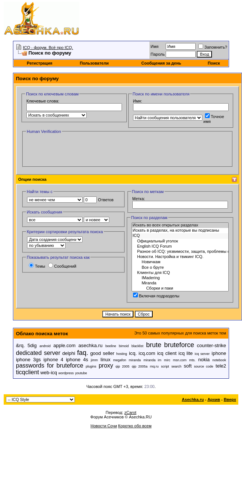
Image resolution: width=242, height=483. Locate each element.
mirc (167, 360)
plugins (91, 366)
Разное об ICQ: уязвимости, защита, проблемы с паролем (180, 251)
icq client (166, 353)
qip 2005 (122, 366)
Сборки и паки (180, 288)
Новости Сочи (103, 426)
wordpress (66, 373)
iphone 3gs (28, 359)
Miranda (180, 283)
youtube (81, 373)
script (165, 366)
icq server (202, 354)
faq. (82, 352)
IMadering (180, 278)
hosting (121, 354)
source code (203, 366)
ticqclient (27, 372)
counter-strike (211, 345)
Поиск (214, 63)
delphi (68, 353)
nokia (204, 359)
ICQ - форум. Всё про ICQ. (48, 47)
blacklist (137, 346)
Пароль (157, 54)
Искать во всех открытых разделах (180, 225)
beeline (110, 346)
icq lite (186, 353)
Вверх (230, 399)
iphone (219, 353)
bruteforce (179, 345)
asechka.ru (90, 345)
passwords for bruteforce (49, 365)
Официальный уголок (180, 241)
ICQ (180, 235)
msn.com (180, 360)
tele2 (221, 366)
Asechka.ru (193, 399)
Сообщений (62, 266)
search (177, 366)
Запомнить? (212, 47)
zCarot (130, 412)
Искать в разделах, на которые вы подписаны (180, 230)
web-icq (48, 372)
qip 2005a (139, 366)
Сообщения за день (161, 63)
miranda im (152, 360)
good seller (102, 353)
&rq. (20, 345)
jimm (94, 360)
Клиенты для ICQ (180, 272)
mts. (192, 360)
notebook (219, 360)
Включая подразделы (156, 296)
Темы (37, 266)
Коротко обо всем (135, 426)
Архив (214, 399)
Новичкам (180, 262)
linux (105, 359)
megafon (119, 360)
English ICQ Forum (180, 246)
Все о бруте (180, 267)
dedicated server (38, 353)
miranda (135, 360)
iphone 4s (77, 359)
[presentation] (82, 149)
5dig (32, 345)
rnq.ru (154, 366)
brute (153, 345)
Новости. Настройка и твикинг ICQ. (180, 257)
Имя (154, 46)
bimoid (124, 346)
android (44, 346)
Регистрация (39, 63)
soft (188, 366)
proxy (106, 365)
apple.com (64, 345)
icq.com (147, 353)
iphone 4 (53, 359)
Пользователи (94, 63)
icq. (133, 353)
